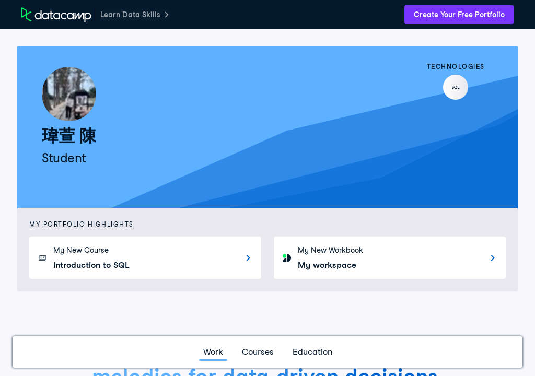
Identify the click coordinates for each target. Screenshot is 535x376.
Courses (258, 352)
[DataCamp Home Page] (56, 14)
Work (213, 352)
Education (312, 352)
